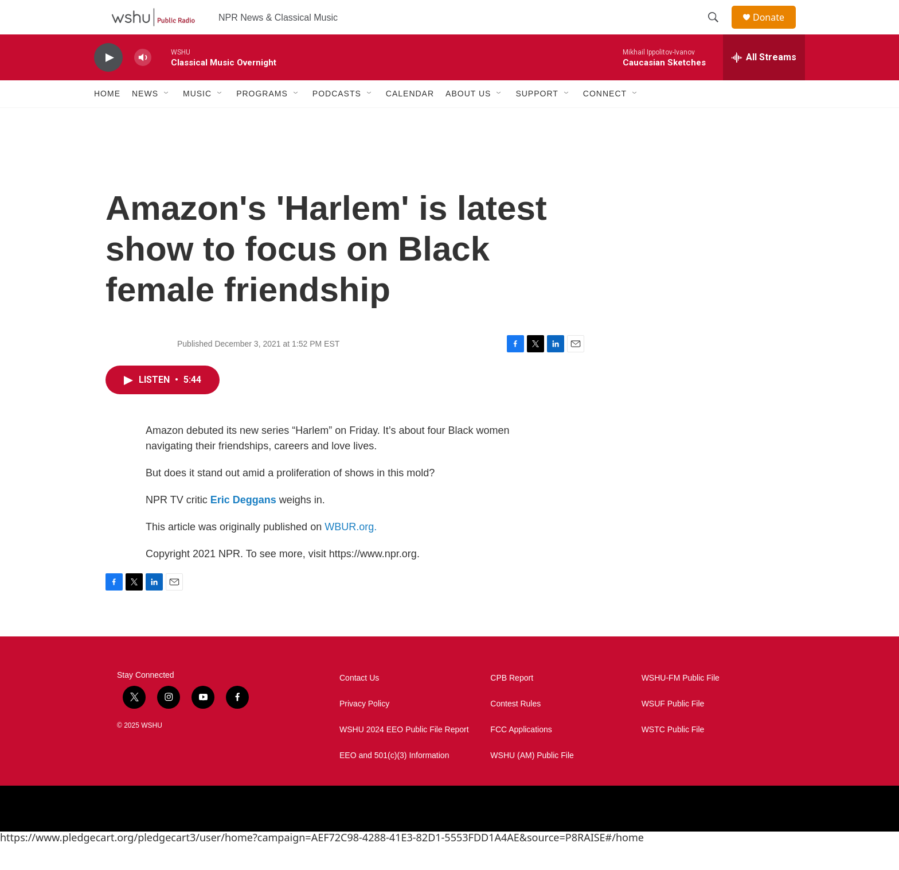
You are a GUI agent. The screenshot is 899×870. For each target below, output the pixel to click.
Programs (262, 119)
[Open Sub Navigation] (166, 119)
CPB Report (511, 704)
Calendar (410, 119)
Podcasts (336, 119)
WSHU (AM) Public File (531, 781)
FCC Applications (521, 755)
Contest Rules (515, 729)
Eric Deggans (243, 525)
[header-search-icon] (718, 30)
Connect (605, 119)
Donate (776, 30)
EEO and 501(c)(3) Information (394, 781)
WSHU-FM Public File (681, 704)
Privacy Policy (364, 729)
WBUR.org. (351, 552)
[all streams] (764, 83)
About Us (468, 119)
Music (197, 119)
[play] (108, 83)
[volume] (143, 83)
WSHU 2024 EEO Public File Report (404, 755)
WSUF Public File (673, 729)
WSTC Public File (673, 755)
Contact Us (359, 704)
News (145, 119)
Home (107, 119)
